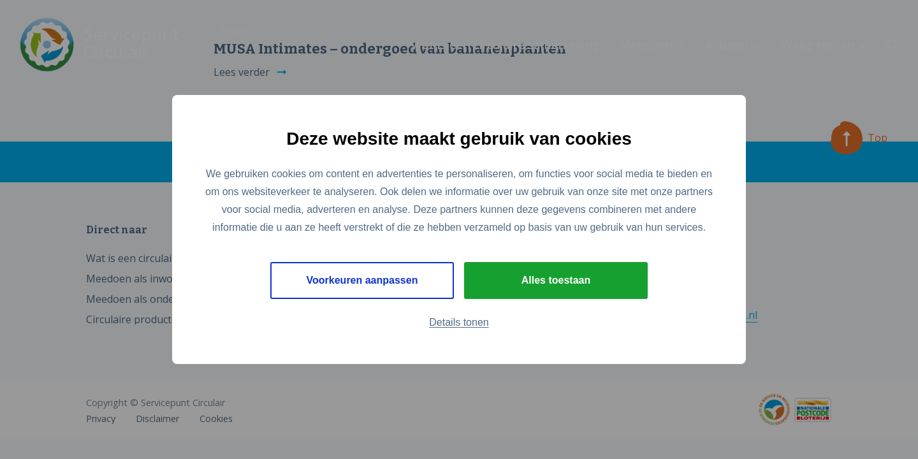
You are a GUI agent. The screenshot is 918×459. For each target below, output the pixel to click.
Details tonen (458, 322)
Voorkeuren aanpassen (362, 280)
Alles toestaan (555, 280)
